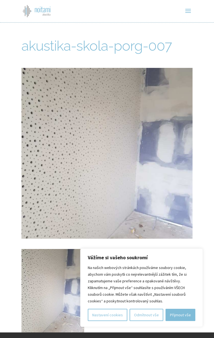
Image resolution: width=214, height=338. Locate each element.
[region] (141, 287)
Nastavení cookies (107, 314)
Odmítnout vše (146, 314)
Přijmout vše (180, 314)
